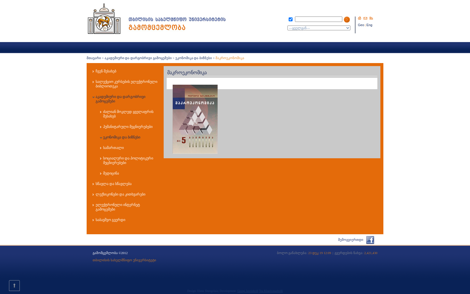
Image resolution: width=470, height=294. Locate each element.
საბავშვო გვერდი (110, 220)
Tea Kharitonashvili (271, 290)
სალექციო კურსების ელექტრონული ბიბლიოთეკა (126, 84)
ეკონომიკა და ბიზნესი (193, 58)
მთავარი (94, 58)
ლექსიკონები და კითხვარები (120, 194)
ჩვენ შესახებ (106, 71)
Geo (361, 25)
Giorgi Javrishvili (247, 290)
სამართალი (113, 148)
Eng (370, 25)
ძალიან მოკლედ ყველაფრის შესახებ (128, 114)
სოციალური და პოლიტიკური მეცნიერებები (128, 160)
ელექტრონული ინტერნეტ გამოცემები (118, 207)
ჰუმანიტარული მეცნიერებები (128, 127)
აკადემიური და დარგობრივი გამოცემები (138, 58)
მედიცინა (111, 173)
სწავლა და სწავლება (114, 184)
